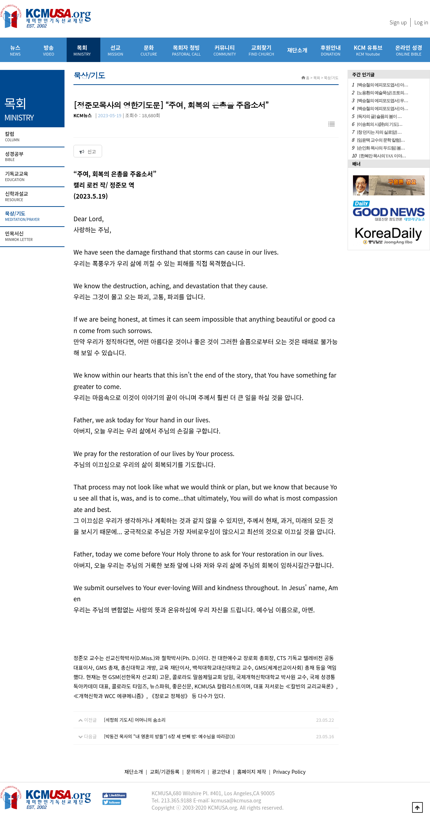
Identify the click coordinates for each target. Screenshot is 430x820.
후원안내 (330, 50)
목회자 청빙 (186, 50)
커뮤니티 (224, 50)
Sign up (398, 22)
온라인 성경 (409, 50)
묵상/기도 (33, 216)
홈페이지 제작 (251, 771)
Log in (421, 22)
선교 (115, 50)
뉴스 (15, 50)
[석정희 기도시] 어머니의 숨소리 (135, 719)
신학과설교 (33, 196)
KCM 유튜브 (368, 50)
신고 (88, 151)
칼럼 (33, 136)
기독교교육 (33, 176)
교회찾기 (261, 50)
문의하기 (195, 771)
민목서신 (33, 236)
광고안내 (221, 771)
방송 (48, 50)
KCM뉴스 (82, 115)
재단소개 (297, 50)
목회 (82, 50)
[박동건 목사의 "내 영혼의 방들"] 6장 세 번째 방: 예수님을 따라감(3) (169, 736)
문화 (149, 50)
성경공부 (33, 156)
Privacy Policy (289, 771)
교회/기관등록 (165, 771)
